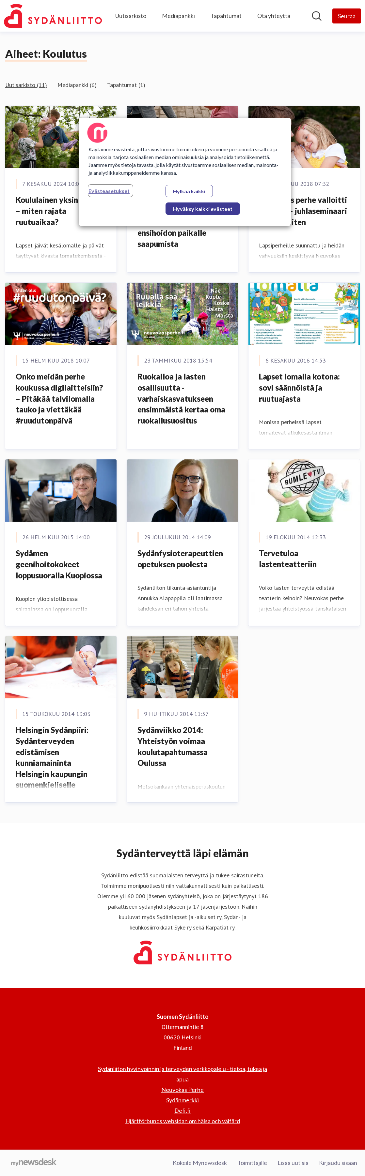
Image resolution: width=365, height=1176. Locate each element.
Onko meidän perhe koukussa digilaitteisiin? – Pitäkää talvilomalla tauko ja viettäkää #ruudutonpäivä (59, 398)
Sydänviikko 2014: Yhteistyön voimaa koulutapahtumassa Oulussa (172, 746)
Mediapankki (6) (77, 85)
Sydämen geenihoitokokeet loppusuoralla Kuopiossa (59, 564)
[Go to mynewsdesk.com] (34, 1163)
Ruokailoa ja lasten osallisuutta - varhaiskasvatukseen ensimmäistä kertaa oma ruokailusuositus (181, 398)
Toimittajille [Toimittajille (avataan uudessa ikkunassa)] (252, 1162)
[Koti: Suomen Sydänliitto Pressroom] (53, 16)
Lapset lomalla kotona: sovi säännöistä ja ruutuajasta (299, 387)
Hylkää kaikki (189, 191)
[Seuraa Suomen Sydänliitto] (346, 15)
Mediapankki (178, 15)
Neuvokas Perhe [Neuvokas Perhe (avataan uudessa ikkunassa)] (182, 1089)
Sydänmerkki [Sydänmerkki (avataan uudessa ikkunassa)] (182, 1100)
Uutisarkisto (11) (26, 85)
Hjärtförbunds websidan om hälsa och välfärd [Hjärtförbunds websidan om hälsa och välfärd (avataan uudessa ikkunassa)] (182, 1120)
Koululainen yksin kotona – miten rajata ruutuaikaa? (60, 210)
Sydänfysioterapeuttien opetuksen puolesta (180, 558)
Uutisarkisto (130, 15)
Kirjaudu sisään (338, 1162)
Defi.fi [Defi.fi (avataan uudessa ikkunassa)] (182, 1110)
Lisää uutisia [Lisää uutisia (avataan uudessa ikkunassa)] (293, 1162)
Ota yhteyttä (273, 15)
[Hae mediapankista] (316, 16)
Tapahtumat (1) (126, 85)
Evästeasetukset (109, 191)
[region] (185, 172)
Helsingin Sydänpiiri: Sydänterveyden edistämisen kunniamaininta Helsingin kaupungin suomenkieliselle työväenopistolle (52, 762)
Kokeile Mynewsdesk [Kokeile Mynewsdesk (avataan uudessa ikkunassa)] (200, 1162)
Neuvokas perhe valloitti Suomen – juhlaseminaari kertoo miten (303, 210)
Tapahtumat (226, 15)
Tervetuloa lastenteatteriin (288, 558)
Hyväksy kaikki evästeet (202, 209)
